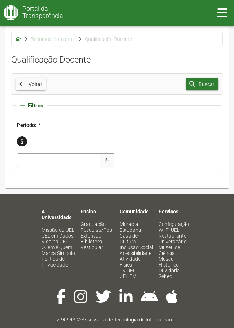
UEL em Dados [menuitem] (58, 236)
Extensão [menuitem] (91, 236)
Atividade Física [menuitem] (130, 262)
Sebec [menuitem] (165, 276)
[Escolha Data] (107, 160)
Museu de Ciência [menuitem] (169, 250)
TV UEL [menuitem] (127, 270)
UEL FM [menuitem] (128, 276)
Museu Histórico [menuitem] (169, 262)
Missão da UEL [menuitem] (58, 230)
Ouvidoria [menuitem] (169, 270)
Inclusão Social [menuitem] (136, 247)
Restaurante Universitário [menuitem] (173, 238)
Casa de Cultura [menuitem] (129, 238)
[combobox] (59, 160)
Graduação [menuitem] (93, 224)
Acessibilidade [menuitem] (135, 253)
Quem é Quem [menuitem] (57, 247)
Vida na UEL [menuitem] (55, 241)
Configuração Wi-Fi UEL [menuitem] (174, 227)
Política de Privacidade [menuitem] (55, 262)
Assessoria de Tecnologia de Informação (127, 320)
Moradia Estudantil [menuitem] (131, 227)
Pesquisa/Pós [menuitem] (96, 230)
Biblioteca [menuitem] (92, 241)
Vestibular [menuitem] (92, 247)
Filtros (31, 105)
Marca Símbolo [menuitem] (58, 253)
